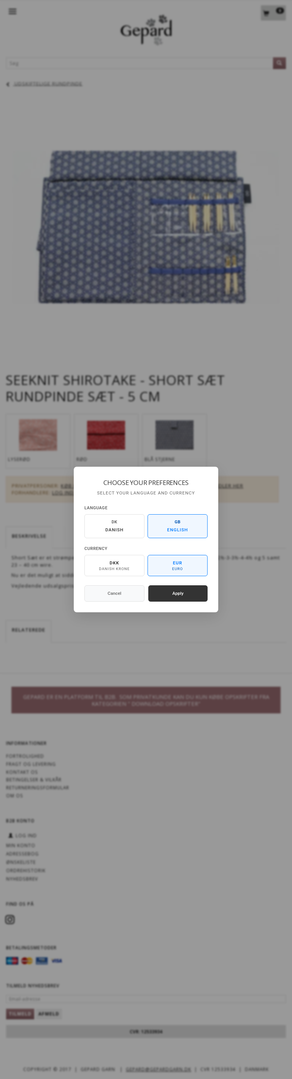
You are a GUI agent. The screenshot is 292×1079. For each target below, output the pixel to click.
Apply (178, 593)
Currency (95, 548)
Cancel (114, 593)
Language (96, 507)
